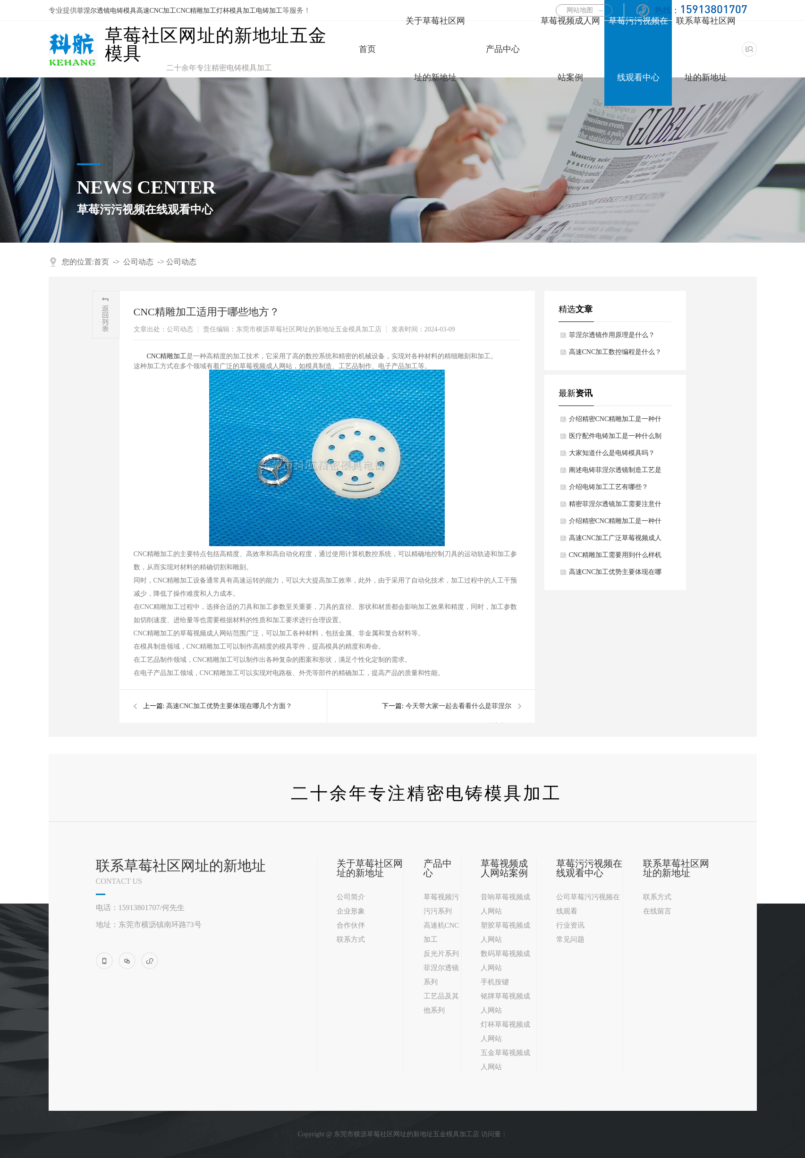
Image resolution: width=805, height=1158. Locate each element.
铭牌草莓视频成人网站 (505, 1003)
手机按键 (495, 982)
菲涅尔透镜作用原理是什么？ (612, 334)
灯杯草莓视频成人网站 (505, 1031)
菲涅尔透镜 (93, 10)
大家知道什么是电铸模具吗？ (612, 452)
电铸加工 (269, 10)
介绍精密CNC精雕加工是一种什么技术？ (615, 523)
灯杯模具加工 (236, 10)
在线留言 (657, 911)
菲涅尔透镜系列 (441, 975)
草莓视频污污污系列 (441, 904)
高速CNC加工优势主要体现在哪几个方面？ (229, 706)
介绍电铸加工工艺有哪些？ (608, 486)
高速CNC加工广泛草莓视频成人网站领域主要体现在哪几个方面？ (615, 540)
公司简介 (351, 897)
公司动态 (138, 262)
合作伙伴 (351, 925)
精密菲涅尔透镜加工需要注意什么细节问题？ (615, 506)
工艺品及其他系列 (441, 1003)
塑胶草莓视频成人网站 (505, 932)
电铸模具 (123, 10)
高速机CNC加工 (441, 932)
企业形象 (351, 911)
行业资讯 (570, 925)
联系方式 (351, 939)
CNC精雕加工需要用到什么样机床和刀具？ (615, 557)
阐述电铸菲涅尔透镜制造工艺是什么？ (615, 472)
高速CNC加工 (156, 10)
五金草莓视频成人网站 (505, 1060)
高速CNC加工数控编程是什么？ (615, 351)
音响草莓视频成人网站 (505, 904)
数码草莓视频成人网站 (505, 961)
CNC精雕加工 (196, 10)
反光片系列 (441, 953)
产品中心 (503, 49)
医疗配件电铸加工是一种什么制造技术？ (615, 438)
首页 (367, 49)
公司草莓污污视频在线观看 (588, 904)
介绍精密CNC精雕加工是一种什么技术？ (615, 421)
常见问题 (570, 939)
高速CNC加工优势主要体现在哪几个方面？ (615, 574)
